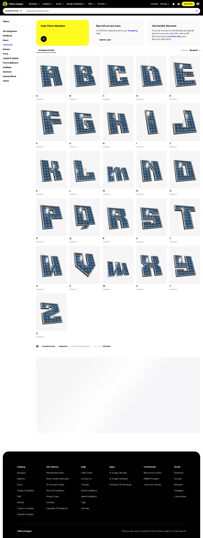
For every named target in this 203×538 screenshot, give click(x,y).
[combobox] (112, 11)
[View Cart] (173, 4)
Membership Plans (55, 473)
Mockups (21, 473)
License (154, 4)
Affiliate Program (151, 478)
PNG (19, 496)
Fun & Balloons (10, 63)
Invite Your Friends (152, 484)
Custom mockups (25, 508)
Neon (5, 40)
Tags (83, 502)
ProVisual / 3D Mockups (120, 484)
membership (174, 36)
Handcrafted (9, 76)
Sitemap (85, 508)
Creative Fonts (46, 50)
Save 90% (188, 4)
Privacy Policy (52, 496)
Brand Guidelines (89, 496)
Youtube (178, 478)
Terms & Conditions (55, 490)
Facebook (178, 473)
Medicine (7, 35)
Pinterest (178, 484)
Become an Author (153, 473)
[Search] (196, 11)
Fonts (19, 484)
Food (5, 54)
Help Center (86, 473)
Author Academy (89, 490)
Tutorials (85, 484)
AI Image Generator (118, 478)
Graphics (21, 478)
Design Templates (25, 490)
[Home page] (37, 346)
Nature (6, 49)
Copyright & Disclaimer (57, 508)
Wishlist (20, 502)
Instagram (179, 490)
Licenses (50, 502)
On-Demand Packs (55, 484)
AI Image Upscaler (118, 473)
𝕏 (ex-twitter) (180, 496)
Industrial (7, 44)
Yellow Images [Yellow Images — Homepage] (24, 531)
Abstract (7, 72)
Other (6, 81)
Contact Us (86, 478)
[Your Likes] (178, 4)
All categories (10, 31)
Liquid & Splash (10, 58)
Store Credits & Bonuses (57, 478)
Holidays (7, 67)
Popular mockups (25, 514)
